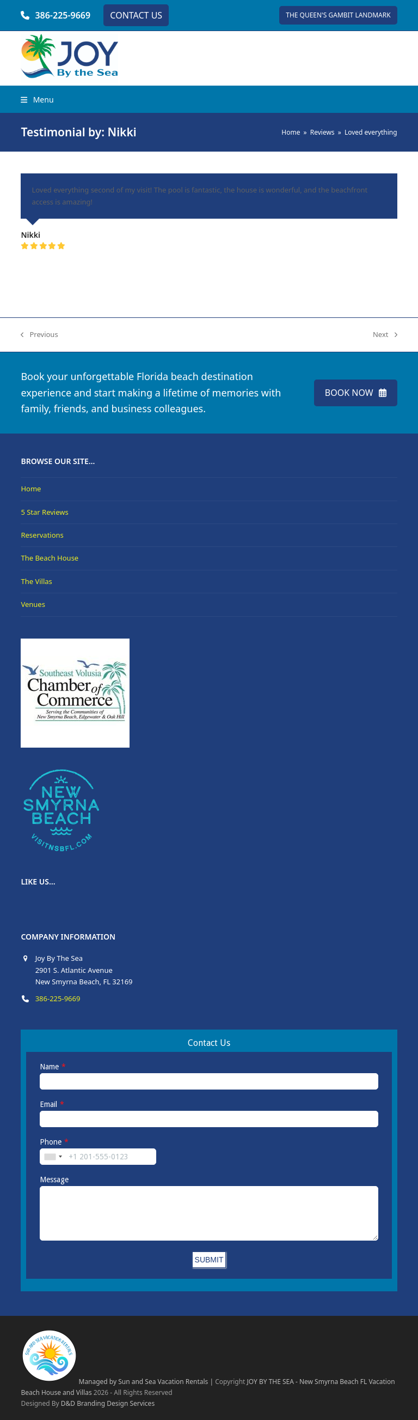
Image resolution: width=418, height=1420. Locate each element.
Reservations (42, 535)
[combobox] (52, 1156)
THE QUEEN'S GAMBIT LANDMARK (338, 15)
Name (49, 1066)
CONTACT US (136, 15)
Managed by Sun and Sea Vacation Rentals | (117, 1381)
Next (385, 334)
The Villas (36, 581)
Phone (51, 1142)
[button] (37, 99)
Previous (39, 334)
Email (48, 1104)
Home (31, 489)
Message (54, 1179)
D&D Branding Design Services (108, 1403)
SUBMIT (209, 1259)
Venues (33, 604)
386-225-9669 (62, 15)
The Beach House (49, 558)
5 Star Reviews (44, 512)
